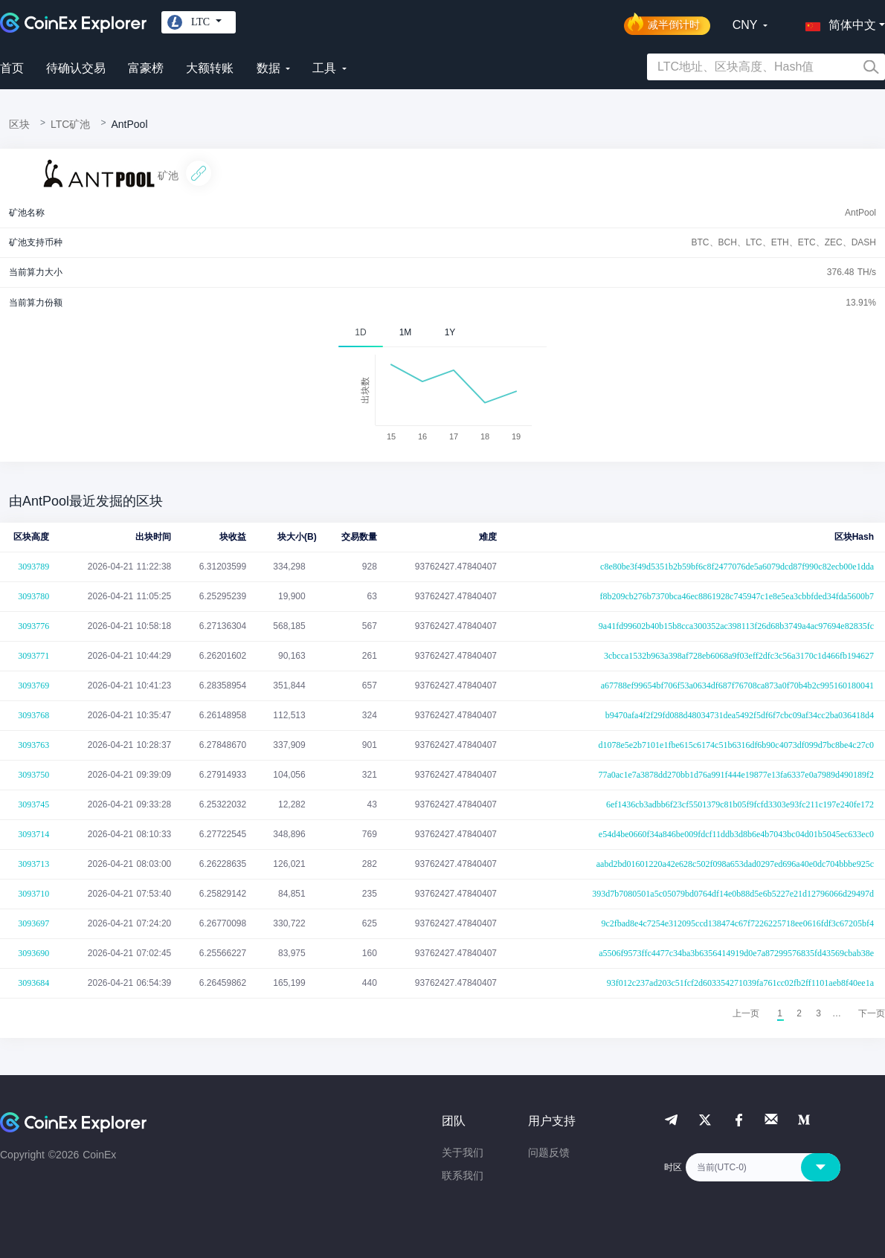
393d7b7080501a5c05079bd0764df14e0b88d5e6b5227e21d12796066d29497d (733, 893)
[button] (837, 22)
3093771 (33, 656)
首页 (12, 68)
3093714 (33, 834)
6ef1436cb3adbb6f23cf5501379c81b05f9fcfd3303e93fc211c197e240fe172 (740, 804)
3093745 (33, 804)
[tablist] (442, 332)
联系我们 (462, 1175)
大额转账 (210, 68)
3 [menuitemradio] (818, 1013)
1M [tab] (405, 332)
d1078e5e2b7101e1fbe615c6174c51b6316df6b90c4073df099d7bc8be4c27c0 (736, 745)
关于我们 (462, 1152)
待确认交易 (76, 68)
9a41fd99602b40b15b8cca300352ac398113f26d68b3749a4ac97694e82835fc (736, 626)
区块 (19, 124)
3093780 (33, 596)
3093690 (33, 953)
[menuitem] (871, 1013)
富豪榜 (146, 68)
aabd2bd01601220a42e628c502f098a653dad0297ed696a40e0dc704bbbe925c (735, 864)
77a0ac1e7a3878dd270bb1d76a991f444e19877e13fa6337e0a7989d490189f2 (736, 775)
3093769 (33, 685)
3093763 (33, 745)
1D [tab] (360, 332)
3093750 (33, 775)
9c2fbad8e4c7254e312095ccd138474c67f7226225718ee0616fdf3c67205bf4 (737, 923)
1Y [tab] (450, 332)
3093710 (33, 893)
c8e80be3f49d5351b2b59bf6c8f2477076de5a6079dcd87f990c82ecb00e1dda (737, 566)
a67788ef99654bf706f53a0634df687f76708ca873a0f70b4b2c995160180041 (737, 685)
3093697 (33, 923)
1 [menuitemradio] (779, 1013)
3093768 (33, 715)
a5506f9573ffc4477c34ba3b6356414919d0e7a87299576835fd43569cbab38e (736, 953)
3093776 (33, 626)
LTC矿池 (70, 124)
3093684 (33, 983)
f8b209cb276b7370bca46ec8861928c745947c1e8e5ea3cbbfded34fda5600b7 (736, 596)
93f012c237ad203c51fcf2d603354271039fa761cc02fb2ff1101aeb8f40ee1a (740, 983)
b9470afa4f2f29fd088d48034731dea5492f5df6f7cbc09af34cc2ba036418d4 (739, 715)
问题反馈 (549, 1152)
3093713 (33, 864)
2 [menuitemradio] (799, 1013)
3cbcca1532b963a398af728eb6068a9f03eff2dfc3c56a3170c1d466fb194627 (739, 656)
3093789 (33, 566)
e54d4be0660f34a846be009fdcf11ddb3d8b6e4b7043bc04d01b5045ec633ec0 (736, 834)
